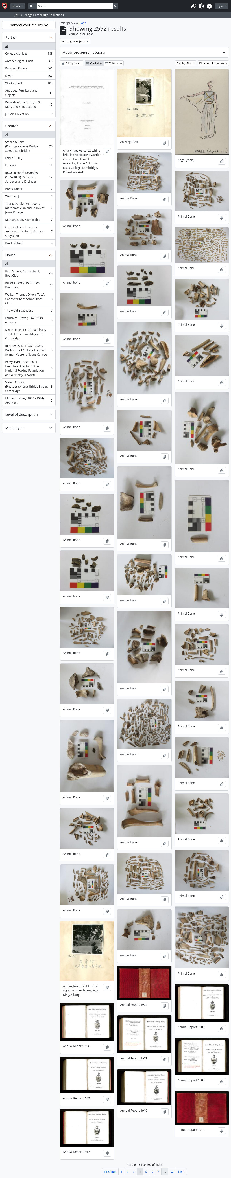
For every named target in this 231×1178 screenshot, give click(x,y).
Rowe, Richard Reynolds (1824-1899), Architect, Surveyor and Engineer (29, 177)
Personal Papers (29, 69)
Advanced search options (84, 52)
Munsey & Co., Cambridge (29, 220)
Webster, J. (29, 197)
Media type (14, 427)
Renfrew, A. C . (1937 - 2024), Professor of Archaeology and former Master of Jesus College (29, 350)
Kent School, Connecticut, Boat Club (29, 273)
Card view (94, 63)
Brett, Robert (29, 244)
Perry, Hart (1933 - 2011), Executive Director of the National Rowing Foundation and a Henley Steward (29, 368)
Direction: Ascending (212, 63)
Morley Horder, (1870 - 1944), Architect (29, 400)
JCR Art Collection (29, 115)
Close (82, 23)
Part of (10, 37)
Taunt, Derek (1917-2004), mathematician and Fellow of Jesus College (29, 208)
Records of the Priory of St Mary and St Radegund (29, 104)
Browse (16, 6)
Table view (113, 63)
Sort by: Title (185, 63)
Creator (11, 125)
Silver (29, 77)
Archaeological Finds (29, 62)
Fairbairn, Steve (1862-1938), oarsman (29, 320)
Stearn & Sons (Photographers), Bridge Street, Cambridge (29, 146)
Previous (110, 1172)
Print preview (72, 63)
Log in (220, 6)
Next (181, 1172)
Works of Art (29, 84)
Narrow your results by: (29, 25)
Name (10, 255)
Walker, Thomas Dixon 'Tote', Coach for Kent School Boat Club (29, 299)
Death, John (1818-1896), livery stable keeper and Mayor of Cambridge (29, 334)
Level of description (21, 414)
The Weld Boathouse (29, 311)
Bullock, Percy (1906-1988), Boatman (29, 285)
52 (172, 1172)
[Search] (75, 6)
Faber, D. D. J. (29, 159)
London (29, 166)
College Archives (29, 54)
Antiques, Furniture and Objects (29, 93)
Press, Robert (29, 190)
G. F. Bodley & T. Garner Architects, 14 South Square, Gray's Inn (29, 231)
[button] (193, 6)
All (6, 46)
